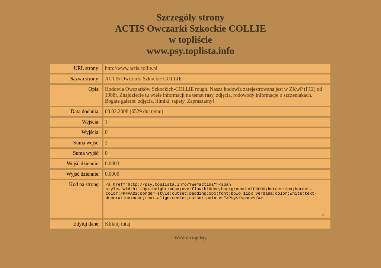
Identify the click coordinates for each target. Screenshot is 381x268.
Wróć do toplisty (191, 237)
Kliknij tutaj (117, 224)
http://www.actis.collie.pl (131, 68)
